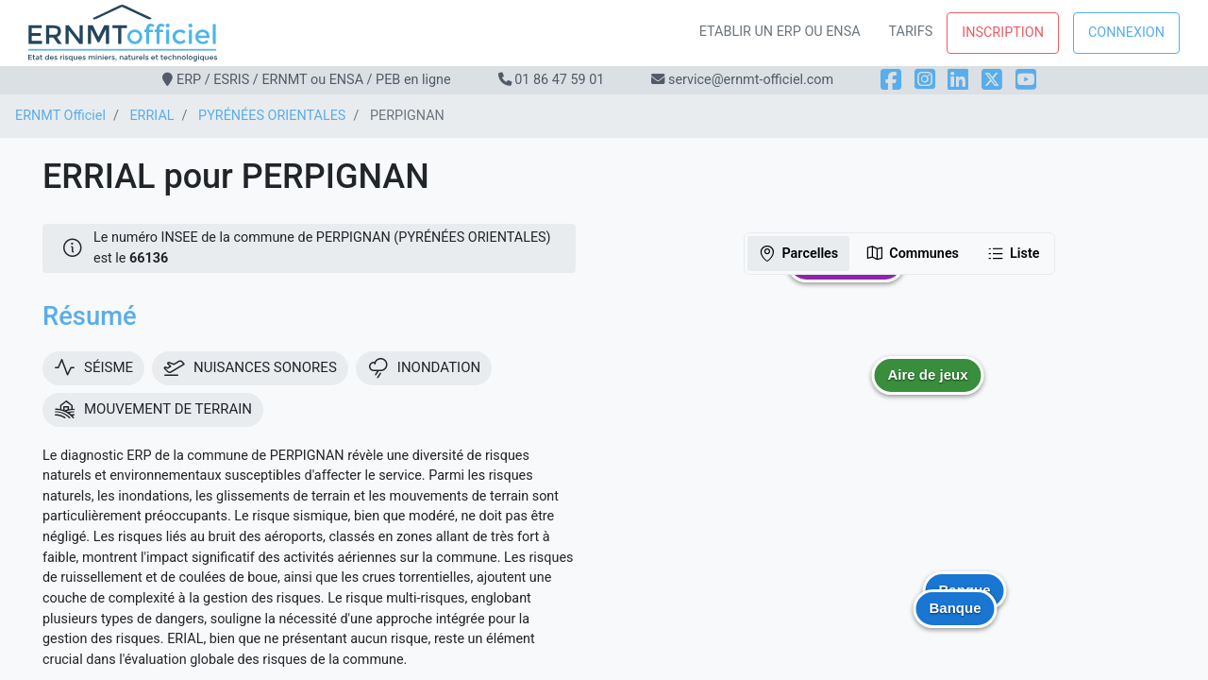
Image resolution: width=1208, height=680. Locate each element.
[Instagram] (924, 80)
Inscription (1003, 33)
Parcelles (798, 253)
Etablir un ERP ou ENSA (780, 32)
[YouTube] (1025, 80)
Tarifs (911, 32)
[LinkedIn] (958, 80)
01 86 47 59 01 (559, 80)
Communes (912, 253)
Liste (1013, 253)
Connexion (1126, 33)
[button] (927, 389)
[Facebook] (891, 80)
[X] (992, 80)
